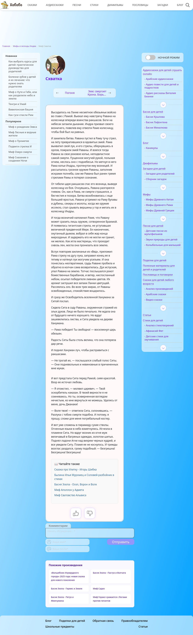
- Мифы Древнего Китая (164, 204)
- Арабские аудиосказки (164, 80)
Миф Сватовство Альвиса (70, 495)
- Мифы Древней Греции (160, 217)
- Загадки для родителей (158, 177)
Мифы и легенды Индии (24, 46)
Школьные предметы (59, 626)
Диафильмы (114, 5)
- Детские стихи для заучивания (162, 352)
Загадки (161, 5)
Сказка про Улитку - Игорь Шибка (75, 469)
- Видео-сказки (159, 314)
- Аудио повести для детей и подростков (162, 87)
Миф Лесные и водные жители (22, 134)
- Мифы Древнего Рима (164, 210)
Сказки (32, 5)
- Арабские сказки (161, 309)
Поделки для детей (72, 621)
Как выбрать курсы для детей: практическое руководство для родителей (22, 66)
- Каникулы (156, 149)
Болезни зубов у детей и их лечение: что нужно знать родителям (22, 81)
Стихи (93, 5)
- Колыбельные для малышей (162, 258)
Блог (178, 5)
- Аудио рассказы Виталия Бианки (160, 96)
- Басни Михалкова (161, 129)
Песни (76, 5)
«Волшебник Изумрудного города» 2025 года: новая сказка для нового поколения (68, 576)
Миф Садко (99, 588)
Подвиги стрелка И (20, 146)
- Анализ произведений (164, 303)
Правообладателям (134, 621)
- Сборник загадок (161, 184)
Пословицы (139, 5)
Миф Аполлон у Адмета (69, 490)
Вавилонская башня (20, 109)
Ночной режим (169, 57)
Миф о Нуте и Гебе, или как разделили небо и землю (22, 95)
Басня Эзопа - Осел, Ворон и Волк (75, 484)
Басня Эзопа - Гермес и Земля (66, 588)
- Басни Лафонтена (161, 124)
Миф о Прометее (18, 141)
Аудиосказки (54, 5)
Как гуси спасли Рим (20, 115)
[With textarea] (89, 533)
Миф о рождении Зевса (22, 126)
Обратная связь (103, 621)
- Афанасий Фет (159, 345)
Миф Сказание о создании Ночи (18, 159)
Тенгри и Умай (17, 104)
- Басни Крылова (160, 118)
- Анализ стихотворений (164, 340)
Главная (6, 46)
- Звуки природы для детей (162, 249)
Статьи (143, 626)
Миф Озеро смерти (20, 152)
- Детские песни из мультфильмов (161, 240)
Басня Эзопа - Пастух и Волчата (109, 572)
